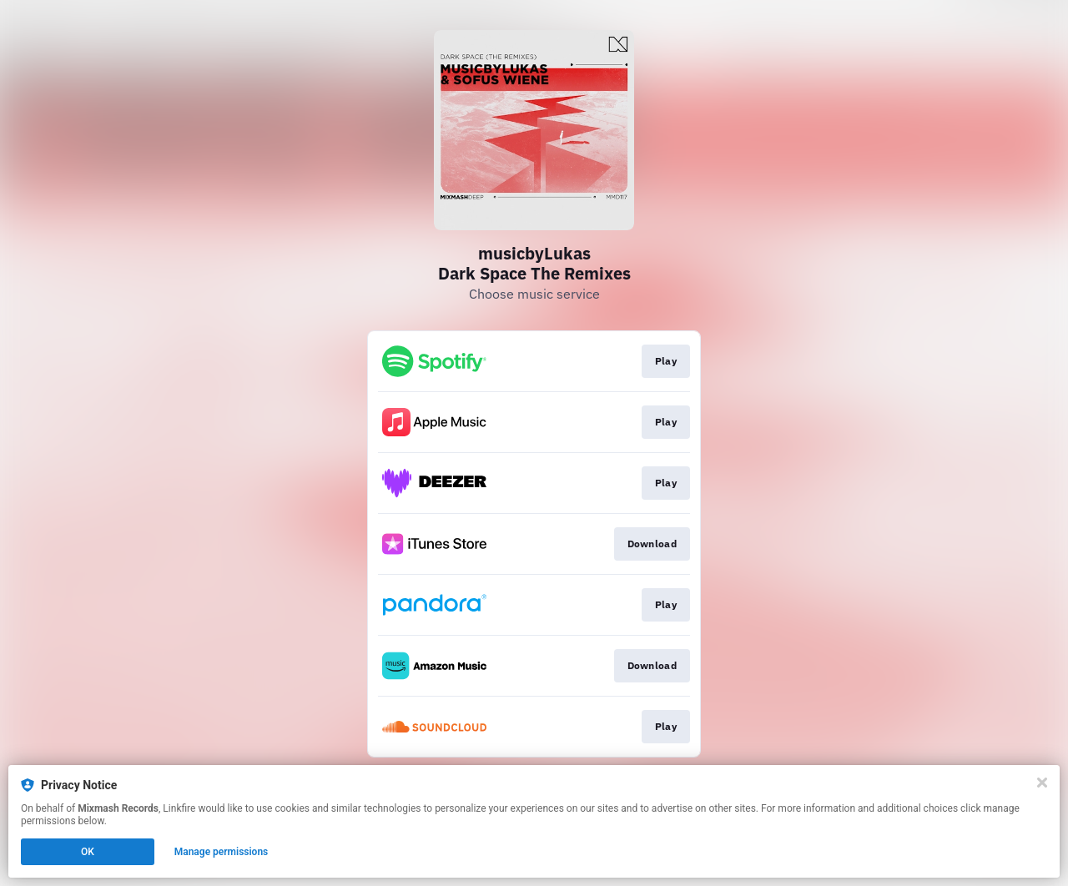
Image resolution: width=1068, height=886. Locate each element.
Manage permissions (221, 852)
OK (87, 852)
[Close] (1042, 782)
